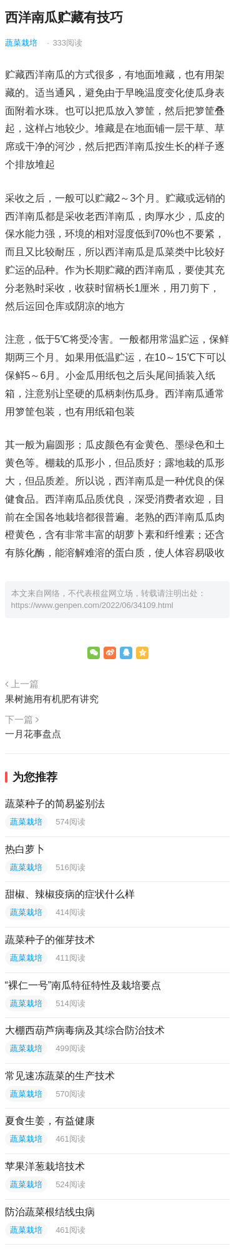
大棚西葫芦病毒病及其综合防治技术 (85, 1030)
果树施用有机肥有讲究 (52, 698)
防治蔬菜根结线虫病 (50, 1212)
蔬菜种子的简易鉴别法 (55, 803)
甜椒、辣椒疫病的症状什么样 (70, 894)
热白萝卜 (25, 849)
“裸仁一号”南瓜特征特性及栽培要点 (83, 985)
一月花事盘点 (33, 733)
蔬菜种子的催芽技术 (50, 939)
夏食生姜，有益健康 (50, 1120)
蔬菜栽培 (21, 43)
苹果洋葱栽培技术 (45, 1166)
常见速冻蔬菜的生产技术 (60, 1075)
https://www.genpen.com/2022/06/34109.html (92, 605)
